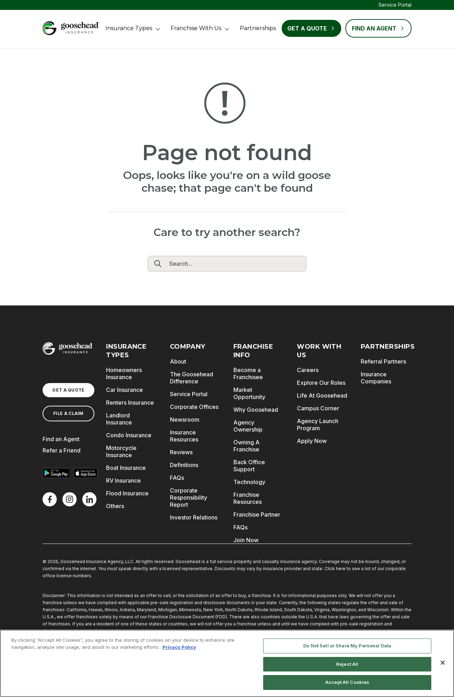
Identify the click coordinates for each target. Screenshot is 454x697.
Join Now (246, 540)
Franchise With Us (196, 28)
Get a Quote (311, 28)
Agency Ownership (247, 426)
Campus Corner (318, 408)
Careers (308, 369)
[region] (227, 663)
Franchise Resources (247, 498)
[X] (69, 499)
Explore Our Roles (321, 382)
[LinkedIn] (89, 499)
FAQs (177, 477)
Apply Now (312, 440)
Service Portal (394, 5)
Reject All (347, 664)
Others (115, 506)
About (178, 361)
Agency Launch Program (317, 424)
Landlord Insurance (119, 419)
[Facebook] (50, 499)
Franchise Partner (256, 514)
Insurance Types (128, 28)
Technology (249, 481)
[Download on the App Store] (86, 473)
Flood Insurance (127, 493)
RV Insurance (123, 480)
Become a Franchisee (248, 373)
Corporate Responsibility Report (188, 497)
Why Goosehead (255, 409)
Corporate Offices (194, 406)
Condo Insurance (128, 435)
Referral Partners (383, 361)
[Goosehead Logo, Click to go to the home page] (71, 28)
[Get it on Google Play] (56, 473)
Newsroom (184, 419)
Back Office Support (249, 466)
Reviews (181, 452)
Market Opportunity (249, 393)
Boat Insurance (126, 467)
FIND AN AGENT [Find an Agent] (378, 28)
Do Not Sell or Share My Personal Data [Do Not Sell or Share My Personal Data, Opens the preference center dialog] (347, 645)
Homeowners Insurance (124, 373)
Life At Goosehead (322, 395)
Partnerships (258, 28)
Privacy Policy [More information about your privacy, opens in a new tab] (179, 647)
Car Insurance (124, 389)
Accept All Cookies (347, 682)
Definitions (184, 464)
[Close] (442, 662)
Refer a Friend (62, 450)
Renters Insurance (130, 402)
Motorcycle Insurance (121, 451)
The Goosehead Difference (191, 378)
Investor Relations (193, 517)
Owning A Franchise (246, 446)
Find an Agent (61, 439)
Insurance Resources (184, 436)
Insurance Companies (376, 378)
